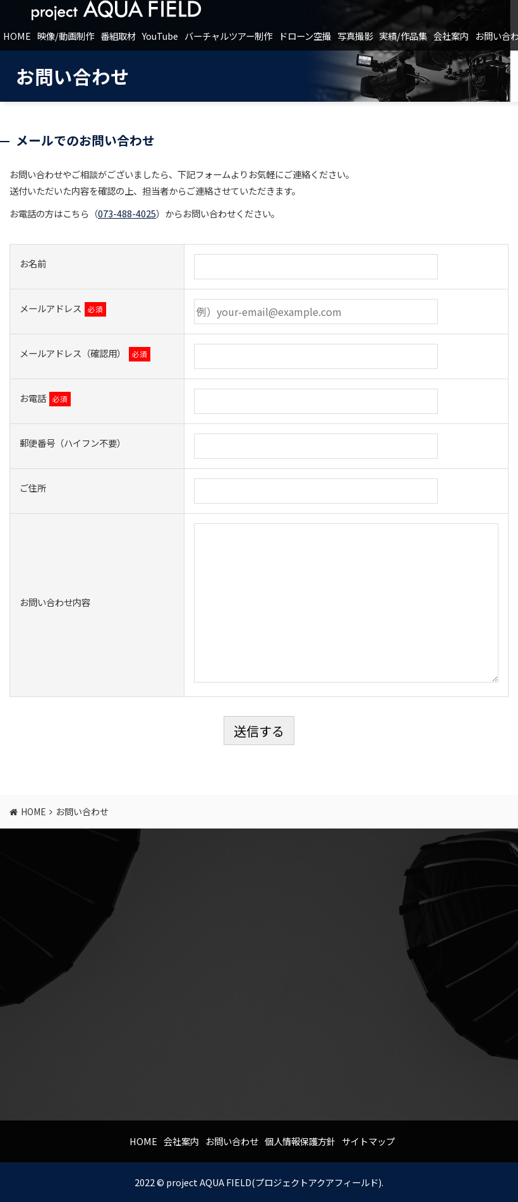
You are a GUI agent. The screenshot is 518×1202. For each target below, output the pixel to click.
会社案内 (451, 35)
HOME (17, 35)
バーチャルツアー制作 (228, 35)
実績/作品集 (403, 35)
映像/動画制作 (65, 35)
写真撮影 (355, 35)
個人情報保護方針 (300, 1141)
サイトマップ (368, 1141)
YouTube (160, 35)
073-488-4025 (127, 213)
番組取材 (118, 35)
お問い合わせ (231, 1141)
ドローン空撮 (305, 35)
